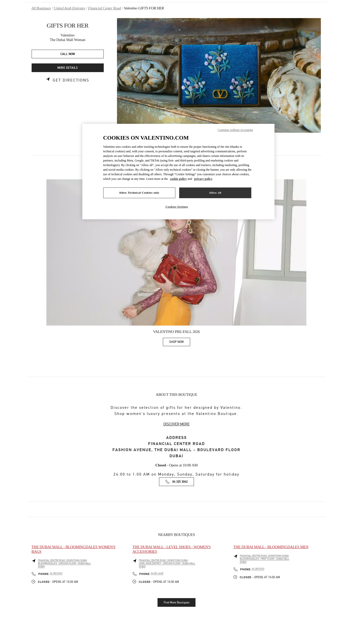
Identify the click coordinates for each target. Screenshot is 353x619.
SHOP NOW (179, 342)
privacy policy (203, 179)
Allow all (215, 192)
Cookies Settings (176, 206)
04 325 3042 (180, 482)
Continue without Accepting (235, 130)
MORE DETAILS (67, 68)
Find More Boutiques (176, 602)
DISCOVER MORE (176, 424)
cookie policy (178, 179)
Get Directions (71, 80)
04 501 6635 (157, 573)
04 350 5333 (56, 573)
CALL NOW (67, 54)
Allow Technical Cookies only (139, 192)
